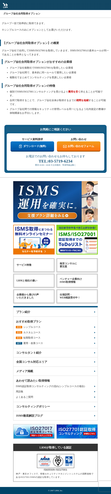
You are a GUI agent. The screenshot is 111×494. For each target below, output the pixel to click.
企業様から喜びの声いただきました (28, 296)
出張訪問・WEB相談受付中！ (70, 296)
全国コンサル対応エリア (31, 361)
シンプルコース (28, 327)
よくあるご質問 (24, 397)
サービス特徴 (24, 265)
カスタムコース (28, 332)
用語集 (19, 391)
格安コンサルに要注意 (68, 265)
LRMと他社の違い (27, 280)
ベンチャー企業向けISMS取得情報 (71, 280)
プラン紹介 (23, 311)
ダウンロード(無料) (34, 146)
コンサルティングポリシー (33, 406)
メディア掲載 (24, 371)
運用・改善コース (29, 343)
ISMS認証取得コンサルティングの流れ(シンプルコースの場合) (50, 386)
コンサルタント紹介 (29, 352)
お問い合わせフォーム (81, 146)
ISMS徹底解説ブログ (29, 415)
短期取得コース (28, 337)
